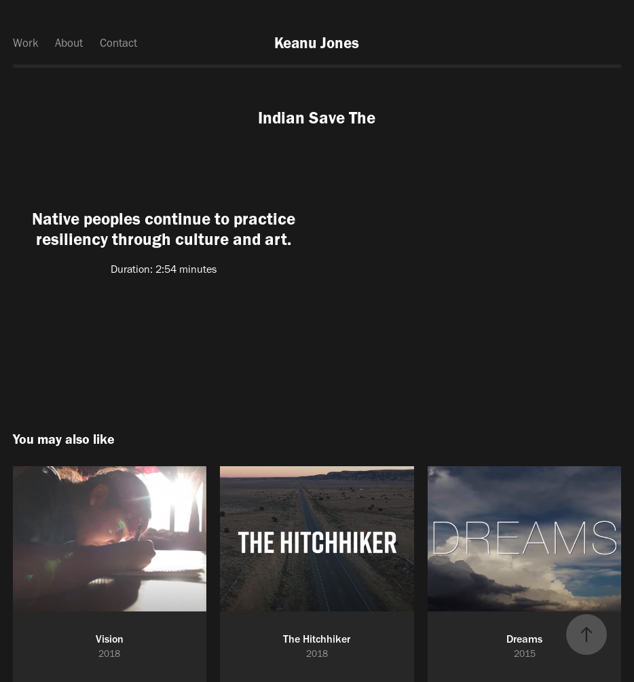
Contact (118, 43)
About (69, 43)
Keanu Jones (316, 42)
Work (26, 43)
